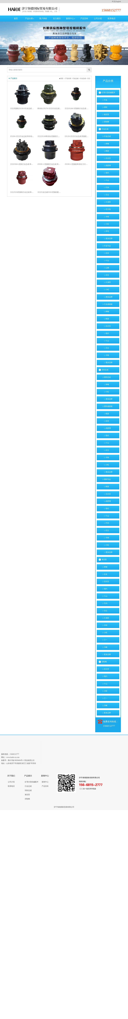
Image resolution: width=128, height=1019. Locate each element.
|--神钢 (105, 144)
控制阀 (104, 662)
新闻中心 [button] (70, 18)
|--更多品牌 (107, 238)
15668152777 (111, 10)
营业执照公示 (29, 760)
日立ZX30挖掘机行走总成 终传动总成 (24, 192)
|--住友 (105, 253)
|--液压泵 (105, 114)
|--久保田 (106, 202)
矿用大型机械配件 (108, 92)
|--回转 (104, 107)
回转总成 (105, 370)
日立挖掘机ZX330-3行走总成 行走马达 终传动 (24, 108)
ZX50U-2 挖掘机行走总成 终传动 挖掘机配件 (52, 164)
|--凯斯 (105, 151)
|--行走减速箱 (107, 304)
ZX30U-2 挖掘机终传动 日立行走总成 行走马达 (79, 164)
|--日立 (105, 195)
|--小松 (105, 224)
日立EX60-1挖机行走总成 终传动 (24, 164)
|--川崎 (104, 647)
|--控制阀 (105, 122)
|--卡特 (105, 217)
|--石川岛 (106, 209)
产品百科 (84, 18)
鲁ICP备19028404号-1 (16, 760)
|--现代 (105, 173)
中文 (113, 1)
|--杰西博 (106, 165)
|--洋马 (105, 231)
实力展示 (57, 18)
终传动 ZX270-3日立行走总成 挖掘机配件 (52, 108)
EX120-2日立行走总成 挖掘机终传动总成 (79, 136)
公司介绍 (98, 18)
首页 (16, 18)
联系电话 (111, 18)
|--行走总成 (106, 136)
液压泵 (104, 559)
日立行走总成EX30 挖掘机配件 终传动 (52, 192)
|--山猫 (105, 268)
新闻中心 (45, 782)
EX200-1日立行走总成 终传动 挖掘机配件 (24, 136)
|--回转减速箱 (107, 406)
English (118, 1)
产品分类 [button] (29, 18)
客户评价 (43, 18)
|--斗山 (105, 180)
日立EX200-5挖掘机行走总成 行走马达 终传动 (79, 108)
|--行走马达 (106, 246)
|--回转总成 (106, 377)
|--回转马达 (106, 479)
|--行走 (104, 100)
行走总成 (78, 78)
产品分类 (71, 78)
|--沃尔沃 (106, 158)
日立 (91, 78)
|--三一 (104, 640)
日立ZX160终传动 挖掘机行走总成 (52, 136)
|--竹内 (105, 187)
